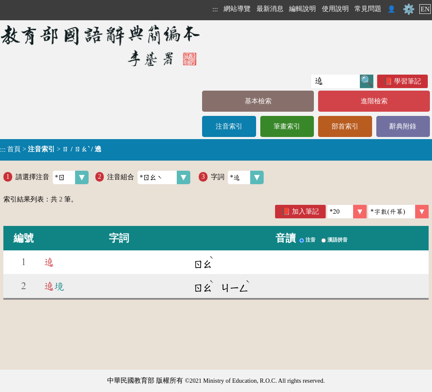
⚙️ (408, 9)
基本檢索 (258, 101)
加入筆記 (305, 211)
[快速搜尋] (335, 81)
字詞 (237, 177)
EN (425, 9)
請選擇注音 (52, 177)
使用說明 (335, 8)
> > (50, 149)
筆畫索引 (286, 126)
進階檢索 (374, 101)
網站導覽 (237, 8)
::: (215, 9)
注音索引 (229, 126)
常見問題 (367, 8)
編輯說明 (302, 8)
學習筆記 (407, 81)
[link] (398, 211)
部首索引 (345, 126)
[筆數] (347, 211)
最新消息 (270, 8)
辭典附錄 (402, 126)
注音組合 (148, 177)
